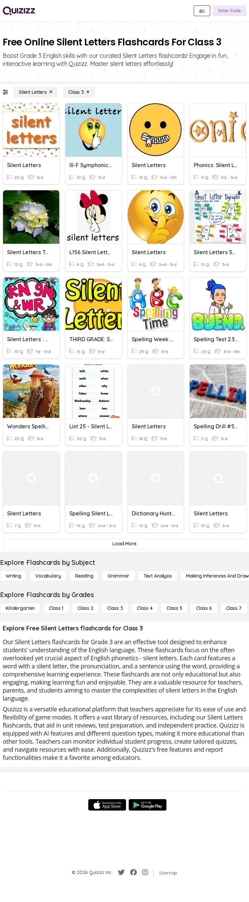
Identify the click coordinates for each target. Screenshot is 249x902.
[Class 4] (144, 608)
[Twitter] (121, 872)
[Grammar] (118, 576)
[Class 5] (174, 608)
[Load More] (124, 543)
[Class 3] (79, 92)
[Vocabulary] (48, 576)
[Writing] (13, 576)
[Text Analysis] (158, 576)
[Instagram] (145, 872)
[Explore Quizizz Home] (19, 10)
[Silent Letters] (35, 92)
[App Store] (107, 805)
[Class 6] (203, 608)
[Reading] (84, 576)
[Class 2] (85, 608)
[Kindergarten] (20, 608)
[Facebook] (133, 872)
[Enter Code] (229, 10)
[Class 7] (233, 608)
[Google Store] (147, 805)
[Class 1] (56, 608)
